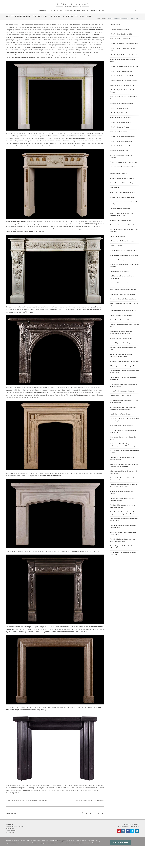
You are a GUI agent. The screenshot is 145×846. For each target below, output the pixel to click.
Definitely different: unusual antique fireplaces (124, 255)
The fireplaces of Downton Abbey (120, 320)
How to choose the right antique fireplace (122, 183)
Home (98, 18)
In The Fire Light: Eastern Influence (120, 122)
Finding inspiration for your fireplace (121, 315)
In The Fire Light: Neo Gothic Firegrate (122, 103)
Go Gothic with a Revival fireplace (120, 220)
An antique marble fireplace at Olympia (122, 178)
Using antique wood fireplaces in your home (123, 366)
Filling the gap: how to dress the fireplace (122, 294)
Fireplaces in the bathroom (118, 236)
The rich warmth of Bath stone (119, 271)
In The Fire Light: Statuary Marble (120, 146)
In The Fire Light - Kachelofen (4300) (121, 71)
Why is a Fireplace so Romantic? (120, 29)
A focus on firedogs (116, 245)
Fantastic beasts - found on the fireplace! (122, 197)
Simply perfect (114, 187)
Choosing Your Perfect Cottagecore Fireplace (123, 80)
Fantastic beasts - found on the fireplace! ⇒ (90, 800)
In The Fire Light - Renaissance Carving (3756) (124, 66)
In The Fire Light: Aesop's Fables (119, 127)
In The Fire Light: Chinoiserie (119, 113)
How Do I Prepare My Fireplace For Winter (123, 85)
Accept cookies (120, 842)
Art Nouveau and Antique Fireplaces (121, 395)
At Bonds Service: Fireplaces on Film (121, 338)
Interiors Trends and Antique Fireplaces (122, 391)
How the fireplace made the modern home (123, 299)
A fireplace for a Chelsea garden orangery (122, 241)
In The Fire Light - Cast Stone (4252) (121, 34)
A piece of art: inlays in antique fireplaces (122, 192)
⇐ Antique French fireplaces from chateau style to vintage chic (26, 800)
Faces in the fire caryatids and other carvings (123, 250)
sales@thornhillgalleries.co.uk (129, 826)
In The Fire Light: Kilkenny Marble (120, 117)
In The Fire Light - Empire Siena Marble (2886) (124, 43)
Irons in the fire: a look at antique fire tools (123, 289)
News (104, 18)
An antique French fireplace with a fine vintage (124, 361)
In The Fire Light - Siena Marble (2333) (121, 76)
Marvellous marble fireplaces (119, 173)
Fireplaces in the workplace (118, 260)
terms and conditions (25, 843)
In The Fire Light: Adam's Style (119, 108)
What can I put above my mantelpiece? (122, 225)
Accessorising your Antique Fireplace (121, 343)
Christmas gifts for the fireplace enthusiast (123, 310)
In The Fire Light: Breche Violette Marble (122, 136)
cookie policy (86, 843)
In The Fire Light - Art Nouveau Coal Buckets (123, 55)
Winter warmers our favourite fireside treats (123, 162)
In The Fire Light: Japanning (118, 132)
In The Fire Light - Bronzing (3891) (120, 39)
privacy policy (61, 841)
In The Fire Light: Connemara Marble (121, 141)
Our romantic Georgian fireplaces (120, 208)
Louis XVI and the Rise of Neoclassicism (122, 414)
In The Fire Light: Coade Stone (119, 150)
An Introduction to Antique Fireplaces (121, 425)
